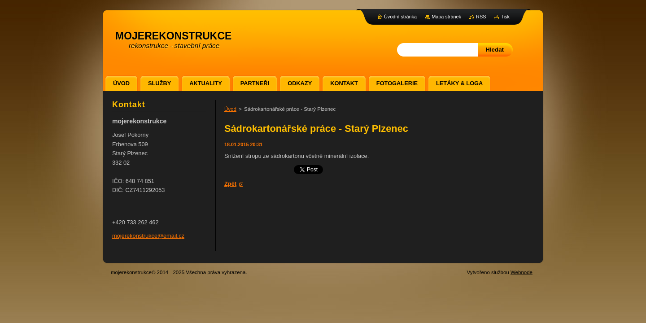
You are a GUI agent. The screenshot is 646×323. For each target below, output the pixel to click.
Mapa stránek (446, 16)
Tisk (505, 16)
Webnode (522, 272)
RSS (481, 16)
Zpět (230, 183)
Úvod (230, 109)
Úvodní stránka (400, 16)
